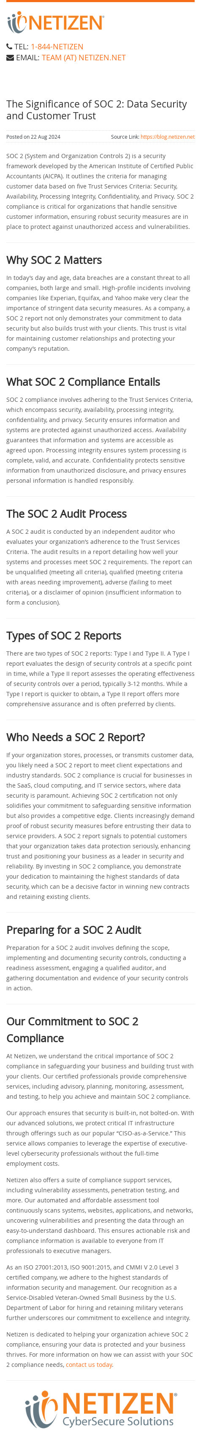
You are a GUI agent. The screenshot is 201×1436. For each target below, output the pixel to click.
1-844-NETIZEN (57, 46)
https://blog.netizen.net (168, 136)
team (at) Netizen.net (84, 57)
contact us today (89, 1365)
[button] (100, 1410)
